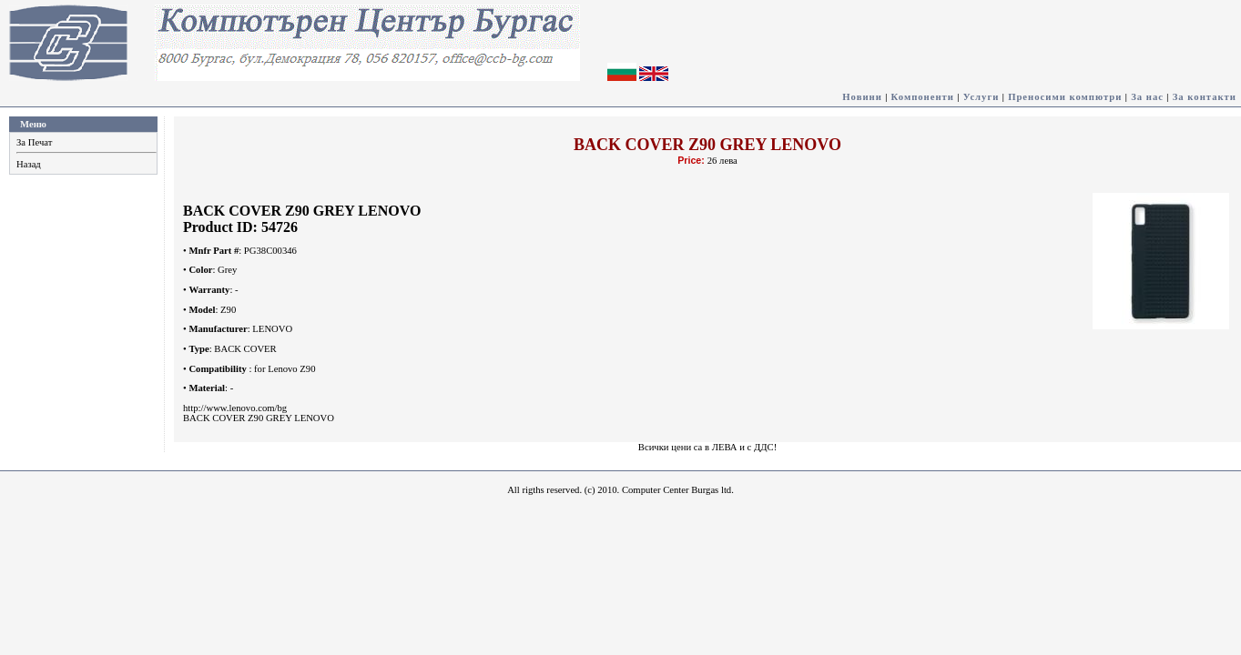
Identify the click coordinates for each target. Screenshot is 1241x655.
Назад (28, 164)
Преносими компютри (1065, 97)
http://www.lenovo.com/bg (235, 408)
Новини (862, 97)
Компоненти (922, 97)
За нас (1147, 97)
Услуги (981, 97)
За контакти (1204, 97)
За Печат (34, 142)
